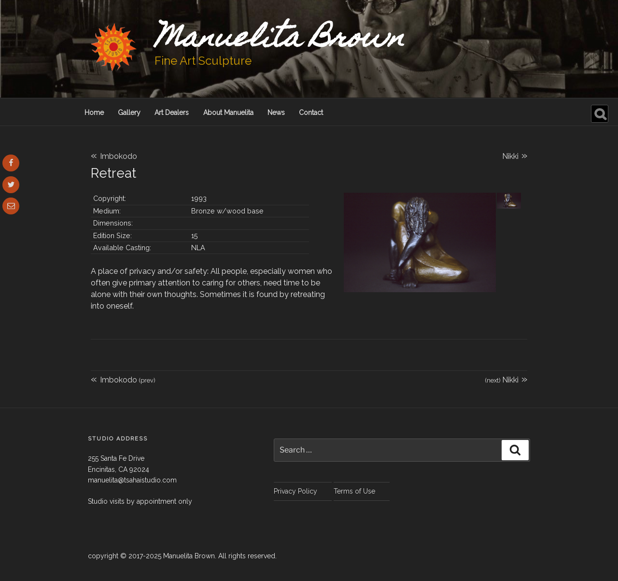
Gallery (129, 112)
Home (94, 112)
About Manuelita (228, 112)
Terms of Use (354, 491)
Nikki (514, 155)
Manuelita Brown (279, 40)
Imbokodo (114, 156)
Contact (311, 112)
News (276, 112)
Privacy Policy (295, 491)
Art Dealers (171, 112)
